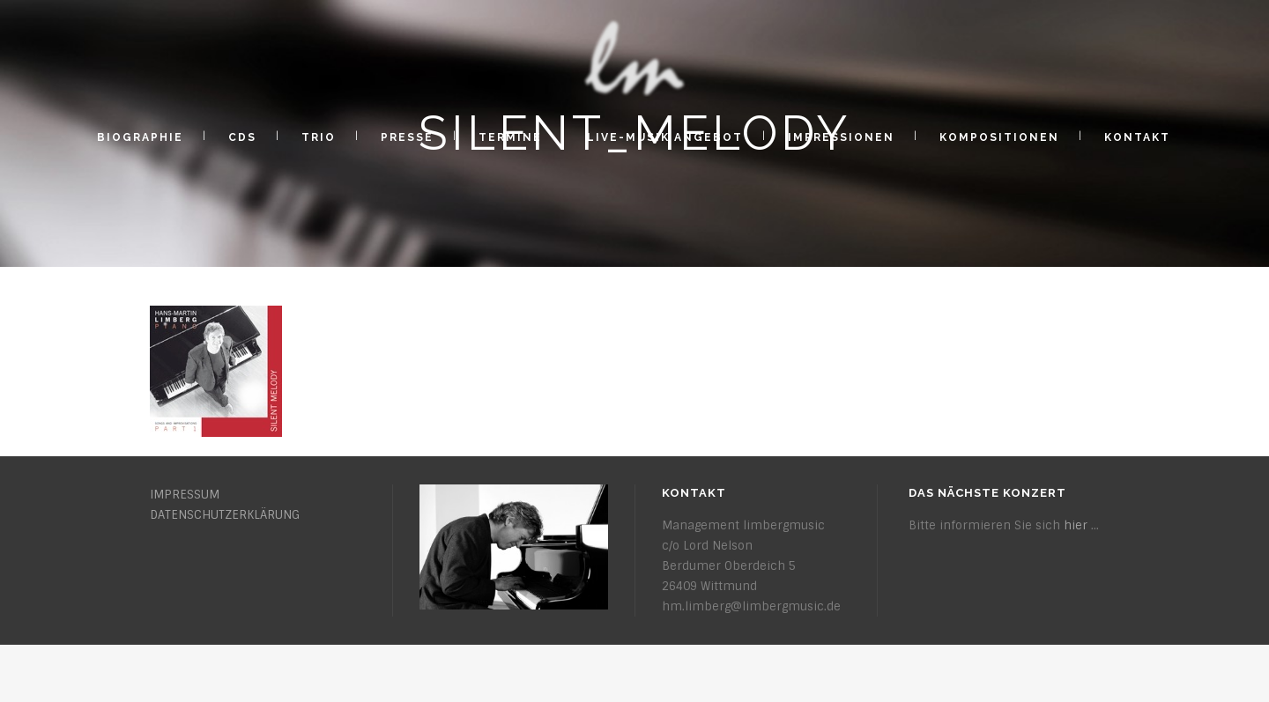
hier (1075, 525)
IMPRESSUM (184, 494)
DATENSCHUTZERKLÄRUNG (225, 514)
